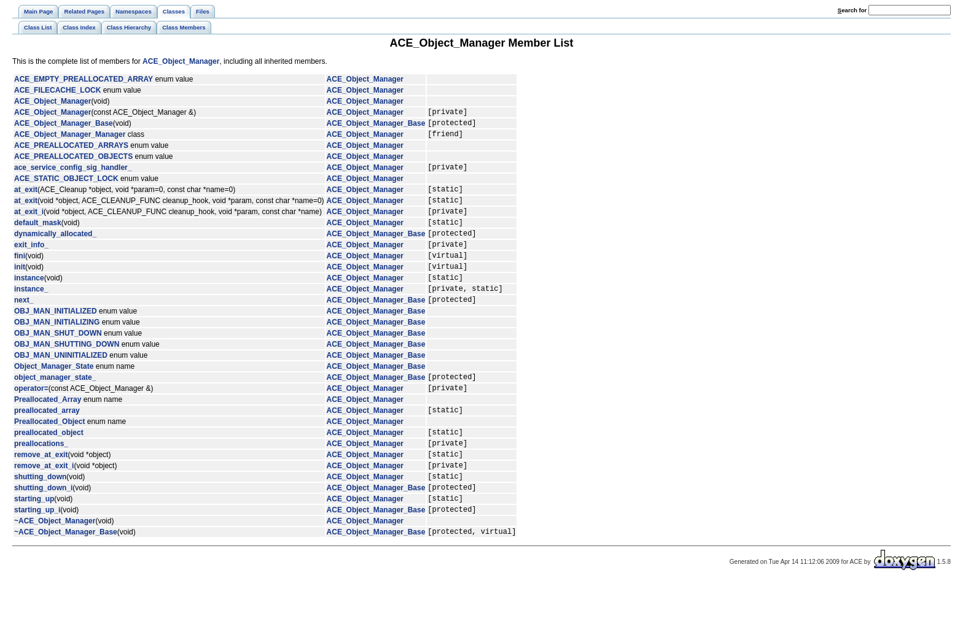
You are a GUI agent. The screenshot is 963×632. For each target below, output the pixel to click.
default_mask (37, 237)
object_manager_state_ (55, 406)
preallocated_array (47, 443)
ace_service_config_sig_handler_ (72, 174)
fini (19, 275)
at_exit (25, 198)
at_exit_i (29, 224)
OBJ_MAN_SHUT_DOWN (58, 360)
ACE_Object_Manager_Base (63, 126)
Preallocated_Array (47, 430)
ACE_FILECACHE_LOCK (57, 90)
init (19, 288)
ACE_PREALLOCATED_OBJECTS (73, 162)
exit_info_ (31, 262)
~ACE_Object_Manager (54, 569)
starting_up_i (37, 557)
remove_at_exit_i (44, 505)
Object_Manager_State (53, 394)
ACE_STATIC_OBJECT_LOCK (66, 186)
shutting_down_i (43, 531)
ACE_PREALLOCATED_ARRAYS (71, 151)
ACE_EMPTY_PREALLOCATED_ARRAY (83, 79)
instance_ (31, 314)
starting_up (34, 544)
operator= (31, 419)
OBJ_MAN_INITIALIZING (56, 349)
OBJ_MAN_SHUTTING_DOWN (66, 372)
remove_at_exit (41, 492)
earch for (852, 10)
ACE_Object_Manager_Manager (69, 139)
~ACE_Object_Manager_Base (65, 581)
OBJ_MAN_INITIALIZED (55, 338)
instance (29, 301)
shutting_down (40, 518)
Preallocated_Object (49, 454)
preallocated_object (49, 467)
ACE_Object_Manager (180, 61)
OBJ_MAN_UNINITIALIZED (60, 383)
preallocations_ (41, 480)
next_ (23, 327)
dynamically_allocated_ (55, 249)
